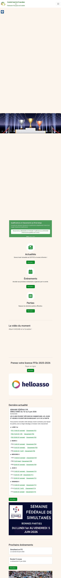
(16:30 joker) (17, 461)
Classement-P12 (31, 478)
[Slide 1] (27, 237)
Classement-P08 (27, 461)
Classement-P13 (31, 485)
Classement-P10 (31, 471)
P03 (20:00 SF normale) (18, 437)
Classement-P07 (31, 458)
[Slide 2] (30, 237)
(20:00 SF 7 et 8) (18, 451)
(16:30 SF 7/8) (18, 475)
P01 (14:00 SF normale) (18, 430)
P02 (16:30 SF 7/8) (17, 434)
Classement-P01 (31, 430)
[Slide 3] (33, 237)
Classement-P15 (31, 492)
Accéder (30, 370)
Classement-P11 (28, 475)
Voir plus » (30, 262)
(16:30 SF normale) (19, 447)
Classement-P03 (31, 437)
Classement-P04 (31, 444)
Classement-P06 (30, 451)
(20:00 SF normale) (19, 464)
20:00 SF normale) (19, 478)
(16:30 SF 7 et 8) (19, 488)
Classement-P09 (31, 464)
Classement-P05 (32, 447)
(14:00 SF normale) (19, 444)
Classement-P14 (30, 488)
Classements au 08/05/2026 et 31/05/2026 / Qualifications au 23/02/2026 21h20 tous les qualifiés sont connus (30, 231)
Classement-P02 (29, 434)
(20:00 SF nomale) (19, 492)
